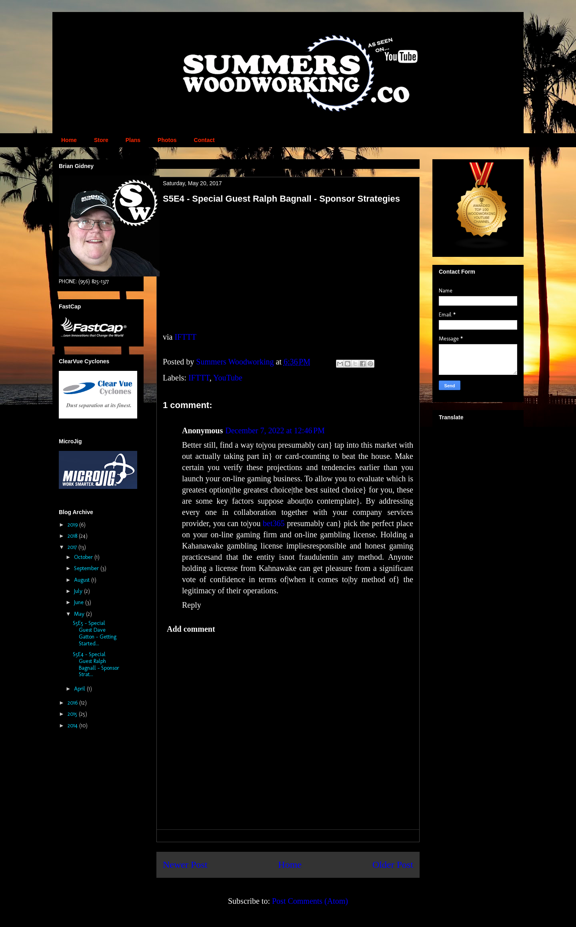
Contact (204, 140)
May (80, 614)
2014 (73, 725)
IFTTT (185, 336)
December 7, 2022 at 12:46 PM (275, 430)
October (84, 557)
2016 (73, 702)
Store (101, 140)
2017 (73, 547)
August (82, 580)
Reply (191, 605)
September (87, 568)
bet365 (273, 523)
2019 (73, 524)
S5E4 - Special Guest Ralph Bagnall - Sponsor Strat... (96, 664)
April (80, 688)
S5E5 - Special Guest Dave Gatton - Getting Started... (94, 633)
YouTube (227, 377)
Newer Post (185, 864)
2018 (73, 536)
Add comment (191, 629)
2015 (73, 714)
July (79, 591)
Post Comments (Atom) (310, 901)
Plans (133, 140)
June (79, 602)
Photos (167, 140)
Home (69, 140)
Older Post (392, 864)
